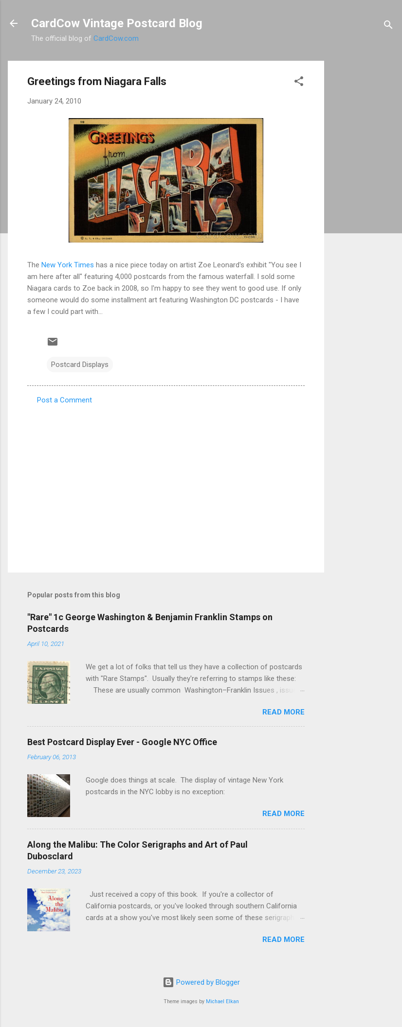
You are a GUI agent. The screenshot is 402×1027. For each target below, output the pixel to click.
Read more (283, 712)
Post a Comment (64, 400)
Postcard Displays (80, 364)
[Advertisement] (363, 206)
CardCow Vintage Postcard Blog (116, 23)
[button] (299, 82)
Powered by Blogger (201, 982)
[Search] (388, 26)
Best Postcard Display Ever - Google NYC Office (122, 742)
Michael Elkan (222, 1001)
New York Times (67, 265)
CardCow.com (116, 38)
